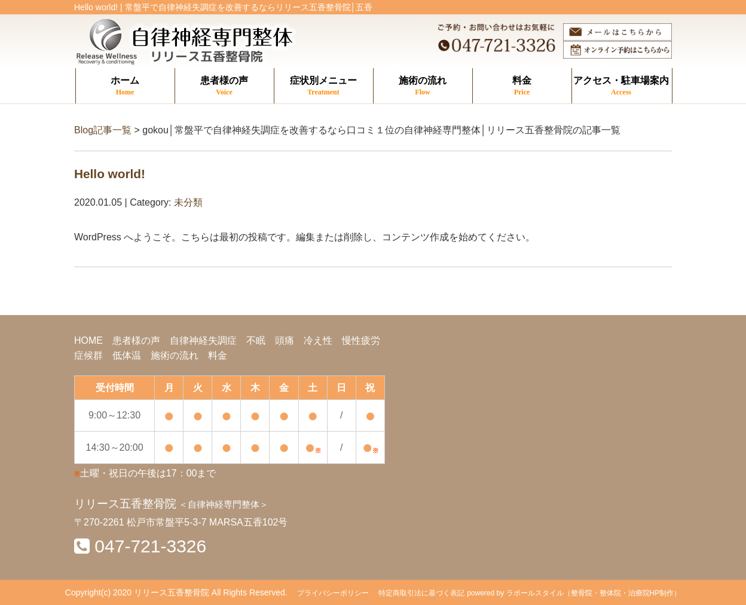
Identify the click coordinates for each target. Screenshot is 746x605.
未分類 (188, 202)
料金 (522, 86)
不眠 (255, 340)
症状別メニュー (323, 86)
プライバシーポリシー (333, 593)
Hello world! (109, 174)
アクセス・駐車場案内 (621, 86)
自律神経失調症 (203, 340)
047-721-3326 (150, 546)
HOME (88, 340)
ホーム (125, 86)
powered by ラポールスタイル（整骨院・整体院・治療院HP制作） (574, 593)
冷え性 (318, 340)
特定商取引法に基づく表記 (421, 593)
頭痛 (284, 340)
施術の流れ (423, 86)
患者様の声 (224, 86)
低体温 (126, 355)
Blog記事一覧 (103, 130)
